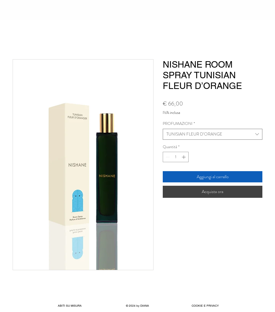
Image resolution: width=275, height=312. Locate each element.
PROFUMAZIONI (179, 123)
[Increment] (184, 157)
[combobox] (212, 134)
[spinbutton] (176, 157)
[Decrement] (167, 157)
